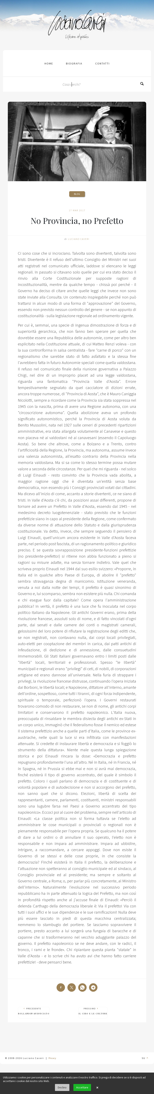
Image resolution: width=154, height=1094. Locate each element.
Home (49, 63)
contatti (102, 63)
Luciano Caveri (78, 238)
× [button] (97, 1088)
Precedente (34, 1011)
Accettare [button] (82, 1087)
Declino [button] (62, 1087)
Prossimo (93, 1011)
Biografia (74, 63)
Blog (77, 193)
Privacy (52, 1058)
